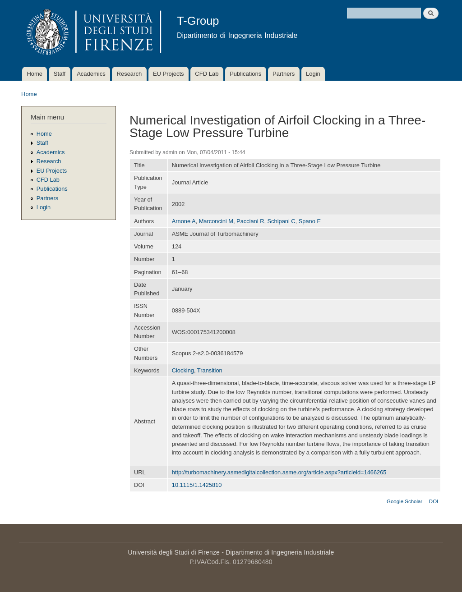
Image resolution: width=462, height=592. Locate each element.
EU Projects (168, 73)
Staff (60, 73)
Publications (245, 73)
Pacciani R (250, 221)
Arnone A (184, 221)
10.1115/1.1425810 (197, 485)
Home (34, 73)
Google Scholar (404, 501)
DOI (433, 501)
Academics (91, 73)
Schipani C (282, 221)
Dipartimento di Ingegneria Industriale (280, 552)
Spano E (310, 221)
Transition (209, 370)
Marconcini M (216, 221)
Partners (284, 73)
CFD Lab (206, 73)
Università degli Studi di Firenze (174, 552)
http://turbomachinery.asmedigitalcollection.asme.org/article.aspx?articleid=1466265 (279, 472)
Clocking (183, 370)
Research (129, 73)
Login (313, 73)
